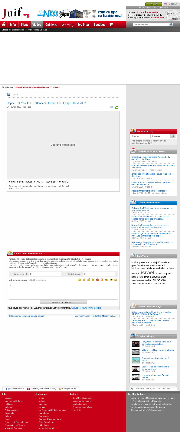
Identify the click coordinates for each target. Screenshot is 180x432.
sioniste (136, 280)
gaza (134, 265)
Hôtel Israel (44, 425)
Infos (4, 393)
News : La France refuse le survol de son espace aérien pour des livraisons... (150, 217)
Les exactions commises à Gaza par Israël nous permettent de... (151, 183)
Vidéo (12, 87)
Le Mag (42, 407)
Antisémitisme (11, 410)
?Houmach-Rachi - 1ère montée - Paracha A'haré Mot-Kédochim (151, 321)
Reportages (44, 413)
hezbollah (160, 268)
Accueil (5, 87)
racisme (170, 268)
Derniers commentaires (148, 203)
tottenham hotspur (28, 186)
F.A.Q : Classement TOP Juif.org (146, 401)
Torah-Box (150, 316)
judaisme (150, 268)
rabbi (148, 280)
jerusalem (159, 280)
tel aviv (158, 273)
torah (144, 283)
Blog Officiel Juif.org (82, 398)
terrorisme (144, 277)
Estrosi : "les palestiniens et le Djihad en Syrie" (155, 368)
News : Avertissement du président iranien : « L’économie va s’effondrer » (152, 243)
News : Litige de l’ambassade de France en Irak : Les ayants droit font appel (151, 234)
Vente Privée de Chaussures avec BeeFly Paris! (153, 398)
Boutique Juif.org (69, 389)
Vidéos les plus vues (37, 30)
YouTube (27, 107)
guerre (168, 273)
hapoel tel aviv (44, 186)
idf (164, 273)
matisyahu (155, 277)
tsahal (135, 262)
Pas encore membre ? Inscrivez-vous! (149, 141)
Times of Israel (155, 170)
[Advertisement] (72, 58)
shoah (152, 262)
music (152, 265)
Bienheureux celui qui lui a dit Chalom (27, 316)
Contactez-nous (80, 404)
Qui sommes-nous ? (82, 401)
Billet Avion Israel (46, 422)
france (156, 283)
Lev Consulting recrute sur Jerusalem (148, 407)
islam (168, 262)
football (65, 186)
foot (59, 186)
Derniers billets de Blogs (149, 306)
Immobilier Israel (46, 428)
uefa (17, 186)
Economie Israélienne (15, 425)
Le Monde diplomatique (156, 193)
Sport (7, 419)
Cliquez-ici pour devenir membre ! (86, 308)
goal (54, 186)
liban (162, 283)
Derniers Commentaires (50, 419)
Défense (8, 407)
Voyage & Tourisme (14, 428)
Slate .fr (148, 178)
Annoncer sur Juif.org (82, 407)
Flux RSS (77, 410)
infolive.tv (137, 268)
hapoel (135, 277)
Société (8, 398)
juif (158, 262)
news (143, 280)
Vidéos (42, 401)
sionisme (136, 283)
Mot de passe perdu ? (142, 143)
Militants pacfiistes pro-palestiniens (158, 350)
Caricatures (44, 416)
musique (136, 273)
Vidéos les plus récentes (13, 30)
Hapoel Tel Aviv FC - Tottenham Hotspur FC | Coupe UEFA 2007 (46, 103)
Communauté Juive (14, 401)
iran (163, 262)
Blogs (41, 398)
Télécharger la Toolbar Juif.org (43, 389)
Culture (8, 416)
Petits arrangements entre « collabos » (149, 191)
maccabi (160, 265)
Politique (9, 404)
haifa (149, 283)
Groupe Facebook (17, 389)
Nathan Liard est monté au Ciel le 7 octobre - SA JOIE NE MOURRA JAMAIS (152, 313)
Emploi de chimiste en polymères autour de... (151, 404)
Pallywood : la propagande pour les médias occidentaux (156, 343)
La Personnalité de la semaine (53, 410)
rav (144, 268)
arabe (163, 277)
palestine (144, 262)
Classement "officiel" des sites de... (147, 410)
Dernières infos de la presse (151, 151)
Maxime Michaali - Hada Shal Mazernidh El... (95, 316)
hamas (145, 265)
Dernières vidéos (145, 336)
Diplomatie (10, 413)
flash (139, 265)
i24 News (152, 161)
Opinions (43, 404)
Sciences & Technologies (16, 422)
